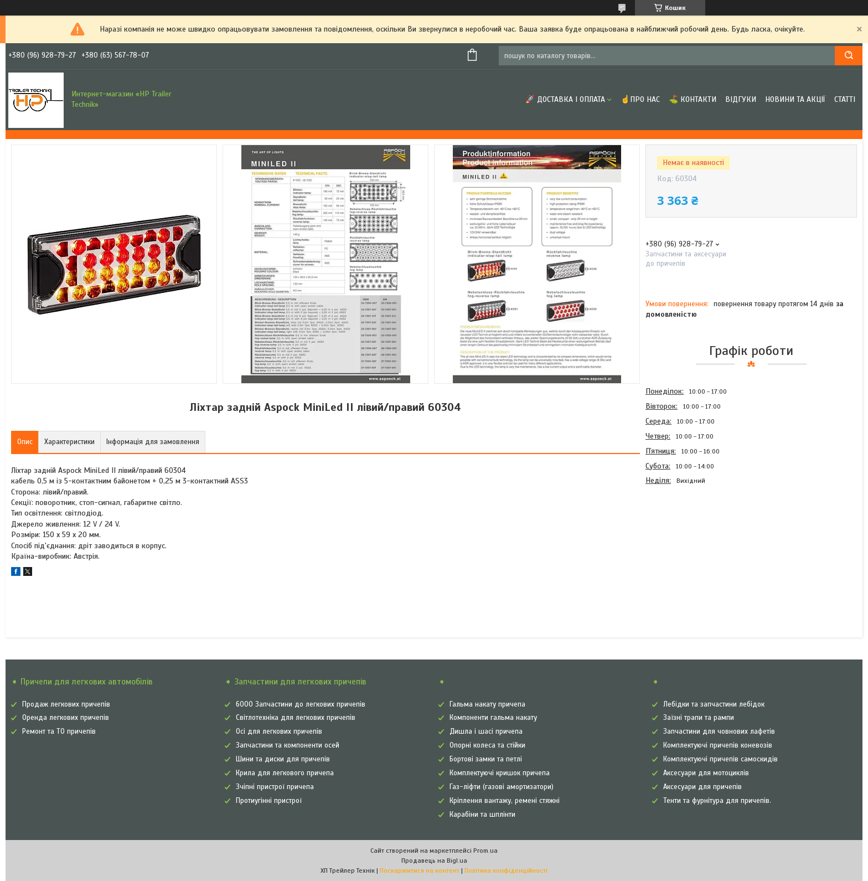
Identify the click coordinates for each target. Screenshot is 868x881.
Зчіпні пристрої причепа (275, 786)
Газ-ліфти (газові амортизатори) (502, 786)
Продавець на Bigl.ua (434, 860)
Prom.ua (485, 850)
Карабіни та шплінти (482, 814)
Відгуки (740, 99)
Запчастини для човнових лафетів (719, 731)
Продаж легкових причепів (66, 704)
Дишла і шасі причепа (486, 731)
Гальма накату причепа (487, 704)
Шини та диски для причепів (283, 759)
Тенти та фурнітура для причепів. (717, 800)
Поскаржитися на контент (419, 870)
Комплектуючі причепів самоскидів (720, 759)
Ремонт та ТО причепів (59, 731)
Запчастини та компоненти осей (287, 745)
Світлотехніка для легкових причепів (295, 717)
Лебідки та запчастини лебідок (713, 704)
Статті (844, 99)
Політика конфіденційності (505, 870)
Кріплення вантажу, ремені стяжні (505, 800)
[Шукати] (848, 55)
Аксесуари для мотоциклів (706, 773)
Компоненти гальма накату (493, 717)
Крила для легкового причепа (285, 773)
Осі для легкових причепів (279, 731)
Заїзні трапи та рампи (698, 717)
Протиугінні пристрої (269, 800)
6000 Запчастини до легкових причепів (300, 704)
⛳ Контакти (692, 99)
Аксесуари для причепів (702, 786)
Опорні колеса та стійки (487, 745)
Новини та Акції (795, 99)
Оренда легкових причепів (65, 717)
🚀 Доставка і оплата (565, 99)
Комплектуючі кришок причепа (500, 773)
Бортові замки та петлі (486, 759)
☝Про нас (640, 99)
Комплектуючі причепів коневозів (717, 745)
